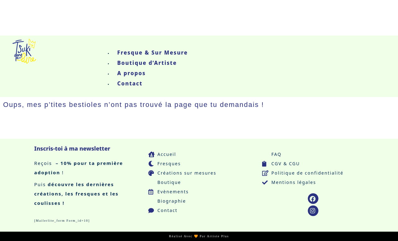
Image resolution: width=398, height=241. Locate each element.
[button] (150, 43)
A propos (131, 73)
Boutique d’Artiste (147, 62)
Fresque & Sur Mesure (152, 52)
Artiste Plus (218, 236)
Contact (129, 83)
